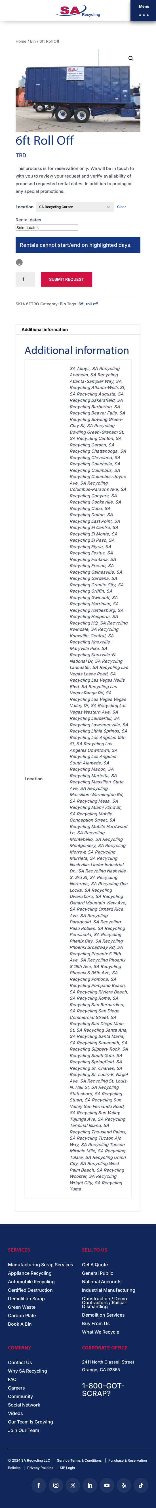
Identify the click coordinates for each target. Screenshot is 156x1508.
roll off (92, 303)
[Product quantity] (25, 279)
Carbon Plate (22, 1315)
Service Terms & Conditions (79, 1460)
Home (21, 41)
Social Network (24, 1405)
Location (24, 206)
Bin (33, 41)
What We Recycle (100, 1332)
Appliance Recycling (30, 1273)
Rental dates (28, 219)
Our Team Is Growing (30, 1422)
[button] (143, 10)
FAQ (12, 1379)
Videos (15, 1413)
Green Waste (21, 1307)
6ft (81, 303)
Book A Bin (20, 1324)
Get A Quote (95, 1265)
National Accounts (102, 1282)
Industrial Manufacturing (108, 1290)
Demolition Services (103, 1315)
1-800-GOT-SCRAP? (103, 1389)
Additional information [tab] (45, 329)
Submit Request (66, 279)
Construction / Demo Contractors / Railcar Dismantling (104, 1303)
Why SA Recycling (27, 1371)
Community (20, 1396)
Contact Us (20, 1362)
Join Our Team (23, 1430)
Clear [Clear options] (121, 207)
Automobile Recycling (31, 1282)
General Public (97, 1273)
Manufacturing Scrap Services (40, 1265)
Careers (16, 1388)
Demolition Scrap (26, 1299)
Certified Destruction (30, 1290)
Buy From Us (96, 1323)
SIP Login (67, 1468)
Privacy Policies (40, 1468)
